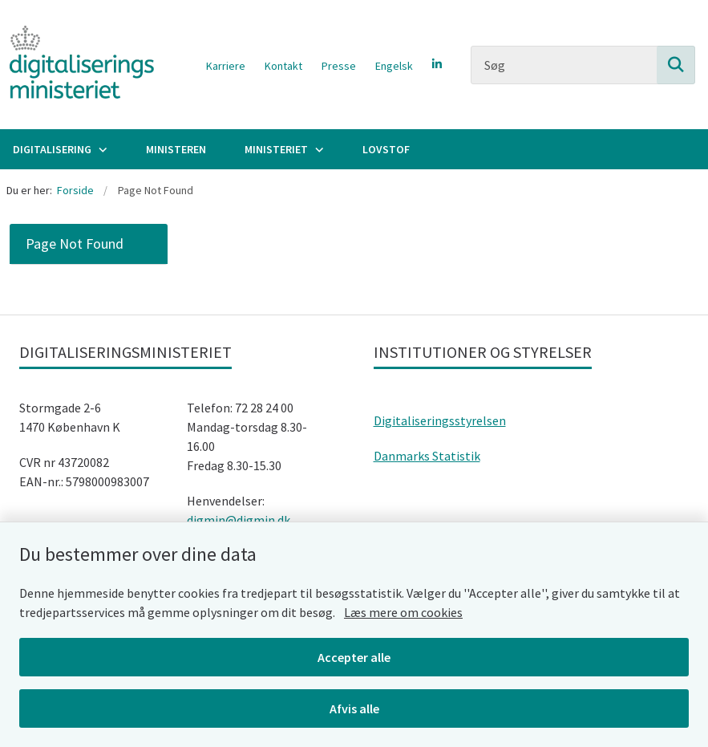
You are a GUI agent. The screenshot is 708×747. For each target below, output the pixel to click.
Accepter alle (354, 657)
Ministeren (176, 149)
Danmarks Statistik (427, 456)
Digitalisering (52, 149)
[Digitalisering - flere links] (101, 149)
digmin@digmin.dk (238, 520)
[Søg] (583, 65)
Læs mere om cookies (403, 612)
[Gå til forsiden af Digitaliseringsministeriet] (77, 65)
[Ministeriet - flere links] (317, 149)
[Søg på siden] (676, 65)
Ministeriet (276, 149)
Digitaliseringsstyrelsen (440, 420)
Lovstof (386, 149)
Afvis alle (354, 708)
